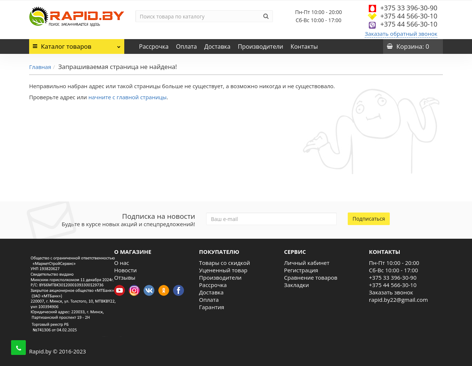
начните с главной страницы (127, 97)
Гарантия (211, 307)
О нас (121, 262)
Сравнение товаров (310, 277)
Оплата (186, 46)
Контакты (304, 46)
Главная (40, 66)
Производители (260, 46)
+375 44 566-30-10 (408, 15)
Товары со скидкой (224, 262)
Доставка (217, 46)
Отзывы (124, 277)
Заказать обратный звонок (401, 33)
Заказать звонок (391, 292)
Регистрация (301, 270)
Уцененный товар (223, 270)
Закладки (296, 285)
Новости (125, 270)
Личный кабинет (306, 262)
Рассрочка (154, 46)
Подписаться (369, 218)
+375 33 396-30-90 (408, 7)
